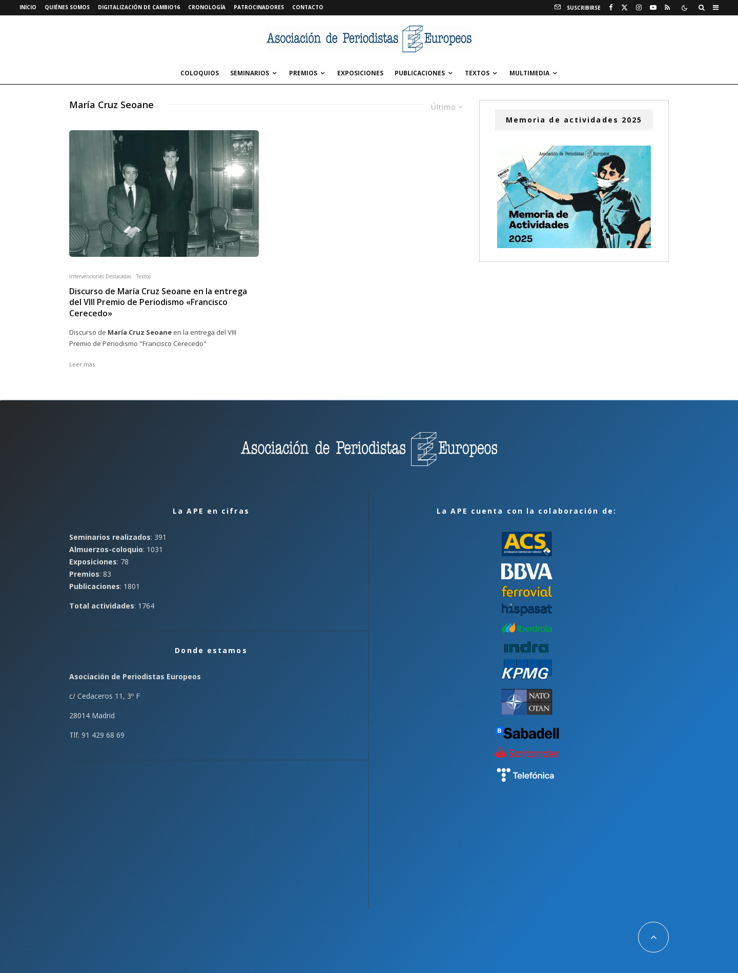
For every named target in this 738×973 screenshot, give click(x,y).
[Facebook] (611, 8)
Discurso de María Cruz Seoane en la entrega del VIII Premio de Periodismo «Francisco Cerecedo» (158, 302)
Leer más (82, 364)
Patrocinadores (259, 7)
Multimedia (529, 73)
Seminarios (249, 73)
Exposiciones (360, 73)
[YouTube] (653, 8)
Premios (303, 73)
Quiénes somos (67, 7)
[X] (624, 8)
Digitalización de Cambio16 (139, 7)
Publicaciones (420, 73)
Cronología (206, 7)
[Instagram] (639, 8)
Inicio (27, 7)
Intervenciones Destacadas (100, 276)
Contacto (307, 7)
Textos (477, 73)
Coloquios (199, 73)
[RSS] (667, 8)
